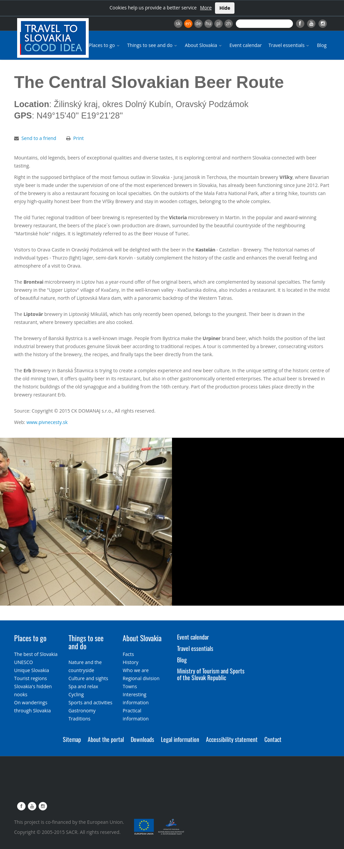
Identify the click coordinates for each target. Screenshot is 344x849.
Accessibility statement (232, 739)
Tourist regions (30, 678)
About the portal (106, 739)
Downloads (142, 739)
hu (208, 23)
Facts (128, 654)
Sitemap (72, 739)
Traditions (80, 718)
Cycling (76, 694)
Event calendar (245, 45)
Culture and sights (88, 678)
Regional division (141, 678)
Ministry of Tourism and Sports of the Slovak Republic (211, 674)
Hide (224, 8)
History (130, 662)
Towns (130, 686)
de (198, 23)
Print (78, 138)
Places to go (104, 45)
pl (218, 23)
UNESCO (23, 662)
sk (178, 23)
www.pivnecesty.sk (47, 422)
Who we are (135, 670)
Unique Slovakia (31, 670)
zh (228, 23)
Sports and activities (91, 702)
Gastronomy (82, 710)
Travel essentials (289, 45)
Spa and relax (83, 686)
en (188, 23)
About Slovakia (204, 45)
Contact (273, 739)
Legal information (180, 739)
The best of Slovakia (35, 654)
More (206, 7)
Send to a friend (39, 138)
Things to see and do (152, 45)
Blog (322, 45)
